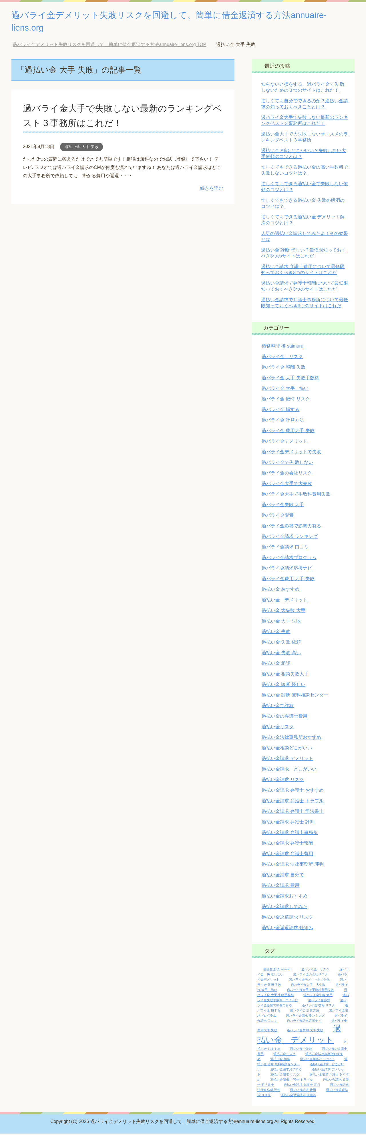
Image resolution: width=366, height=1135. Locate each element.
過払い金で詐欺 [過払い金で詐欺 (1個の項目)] (301, 1050)
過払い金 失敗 (276, 633)
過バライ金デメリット (284, 442)
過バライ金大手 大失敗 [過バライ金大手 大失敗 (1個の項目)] (308, 986)
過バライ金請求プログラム (289, 558)
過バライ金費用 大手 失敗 (288, 580)
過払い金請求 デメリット (287, 759)
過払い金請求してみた (284, 907)
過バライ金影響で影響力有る (291, 527)
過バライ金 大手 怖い (285, 389)
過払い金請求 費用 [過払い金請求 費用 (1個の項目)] (303, 1091)
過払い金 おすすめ (280, 590)
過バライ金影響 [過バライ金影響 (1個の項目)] (319, 1001)
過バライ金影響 (278, 516)
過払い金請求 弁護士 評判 (288, 823)
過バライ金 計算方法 (283, 421)
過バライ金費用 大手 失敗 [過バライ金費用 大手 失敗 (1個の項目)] (305, 1031)
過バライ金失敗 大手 (283, 506)
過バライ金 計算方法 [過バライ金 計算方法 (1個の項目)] (304, 1012)
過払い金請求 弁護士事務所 (290, 833)
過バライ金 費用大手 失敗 (288, 432)
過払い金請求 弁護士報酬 (287, 844)
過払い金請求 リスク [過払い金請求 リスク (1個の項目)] (284, 1076)
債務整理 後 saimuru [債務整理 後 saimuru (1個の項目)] (277, 970)
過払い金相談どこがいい (287, 749)
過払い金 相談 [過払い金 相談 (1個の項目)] (280, 1060)
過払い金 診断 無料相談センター (295, 696)
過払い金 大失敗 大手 (283, 611)
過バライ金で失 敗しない (287, 463)
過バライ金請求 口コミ (285, 548)
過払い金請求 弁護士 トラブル (293, 802)
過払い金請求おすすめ (284, 897)
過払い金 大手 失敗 (81, 148)
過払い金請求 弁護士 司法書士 (293, 812)
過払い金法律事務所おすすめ (291, 738)
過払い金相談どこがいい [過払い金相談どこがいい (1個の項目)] (317, 1060)
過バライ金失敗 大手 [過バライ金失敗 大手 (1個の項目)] (318, 996)
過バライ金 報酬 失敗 (283, 368)
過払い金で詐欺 (278, 707)
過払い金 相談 (276, 664)
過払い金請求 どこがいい (289, 770)
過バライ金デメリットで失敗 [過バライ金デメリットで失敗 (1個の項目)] (309, 981)
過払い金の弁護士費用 (284, 717)
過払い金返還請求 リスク (287, 918)
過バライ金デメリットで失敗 (291, 453)
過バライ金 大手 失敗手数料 (290, 379)
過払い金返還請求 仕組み (287, 929)
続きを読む (211, 189)
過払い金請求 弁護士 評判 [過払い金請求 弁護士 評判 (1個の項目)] (302, 1086)
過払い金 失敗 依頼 (281, 643)
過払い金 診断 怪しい (283, 685)
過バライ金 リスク (282, 358)
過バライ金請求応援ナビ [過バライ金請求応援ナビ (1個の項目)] (304, 1022)
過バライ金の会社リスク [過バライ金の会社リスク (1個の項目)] (310, 976)
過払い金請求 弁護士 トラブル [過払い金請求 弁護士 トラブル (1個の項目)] (291, 1081)
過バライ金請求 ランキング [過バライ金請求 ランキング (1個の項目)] (305, 1017)
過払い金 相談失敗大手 (285, 675)
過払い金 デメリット (284, 601)
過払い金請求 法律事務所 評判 (293, 865)
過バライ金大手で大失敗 (287, 484)
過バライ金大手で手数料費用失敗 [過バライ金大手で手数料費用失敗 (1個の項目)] (310, 991)
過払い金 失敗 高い (281, 654)
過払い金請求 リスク (283, 781)
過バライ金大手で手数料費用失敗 (296, 495)
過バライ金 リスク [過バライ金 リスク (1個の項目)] (315, 970)
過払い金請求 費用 (280, 886)
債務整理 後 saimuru (282, 347)
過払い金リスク (278, 728)
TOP (109, 45)
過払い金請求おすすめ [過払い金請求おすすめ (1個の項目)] (286, 1070)
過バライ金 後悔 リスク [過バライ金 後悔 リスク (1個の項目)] (318, 1006)
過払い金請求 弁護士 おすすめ (293, 791)
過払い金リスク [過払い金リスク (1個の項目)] (284, 1055)
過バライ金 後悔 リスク (286, 400)
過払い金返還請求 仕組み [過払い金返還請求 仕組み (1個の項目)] (298, 1096)
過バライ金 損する (280, 410)
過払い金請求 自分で (283, 876)
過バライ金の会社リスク (287, 474)
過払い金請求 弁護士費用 (287, 855)
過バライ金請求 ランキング (290, 537)
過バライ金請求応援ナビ (287, 569)
